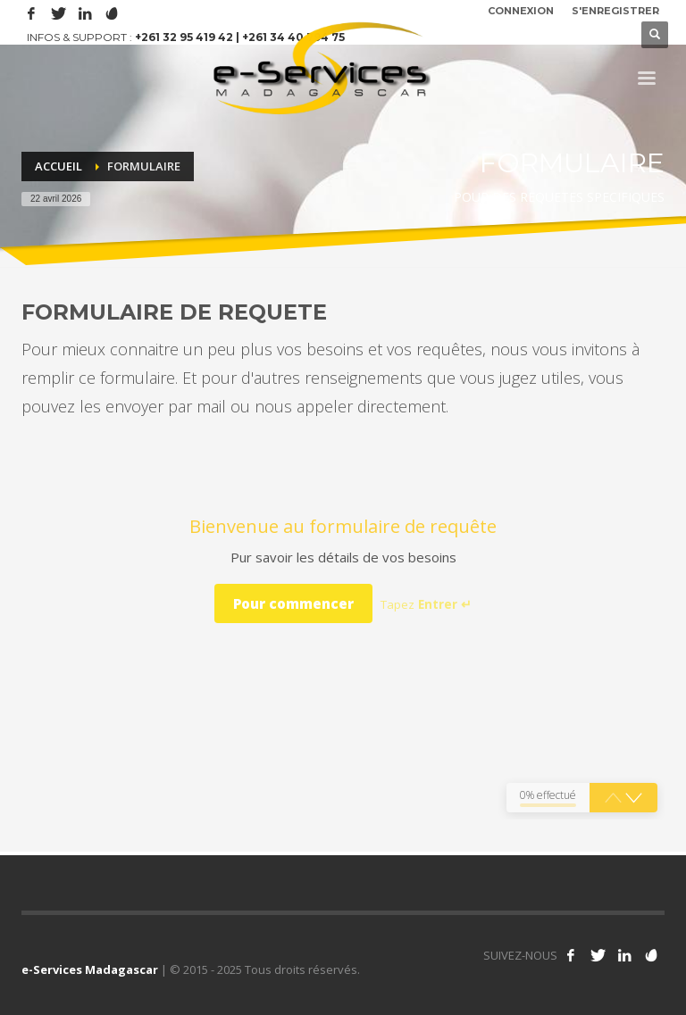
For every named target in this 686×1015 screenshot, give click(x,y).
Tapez (426, 604)
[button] (633, 798)
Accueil (58, 166)
